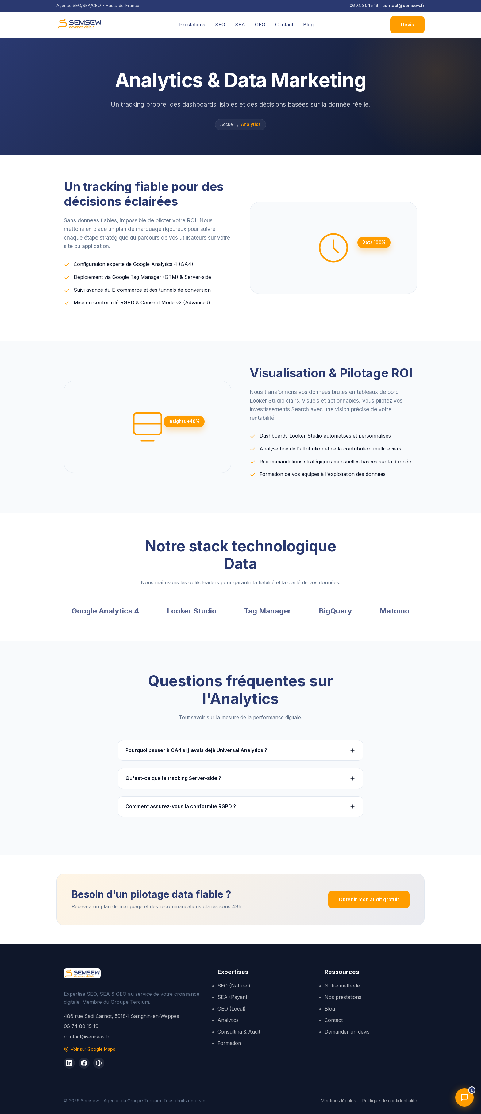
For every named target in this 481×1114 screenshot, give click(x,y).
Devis (407, 24)
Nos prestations (343, 997)
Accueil (227, 124)
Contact (284, 24)
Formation (229, 1043)
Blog (308, 24)
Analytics (228, 1020)
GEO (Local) (231, 1009)
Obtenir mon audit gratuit (368, 899)
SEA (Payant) (233, 997)
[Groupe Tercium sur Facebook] (84, 1063)
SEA (240, 24)
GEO (260, 24)
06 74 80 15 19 (363, 5)
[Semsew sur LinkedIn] (69, 1063)
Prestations (192, 24)
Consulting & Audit (238, 1032)
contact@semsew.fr (403, 5)
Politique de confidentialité (389, 1100)
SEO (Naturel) (233, 986)
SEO (220, 24)
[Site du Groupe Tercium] (98, 1063)
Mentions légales (338, 1100)
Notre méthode (342, 986)
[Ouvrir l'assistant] (464, 1097)
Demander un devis (347, 1032)
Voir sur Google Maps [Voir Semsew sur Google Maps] (89, 1049)
